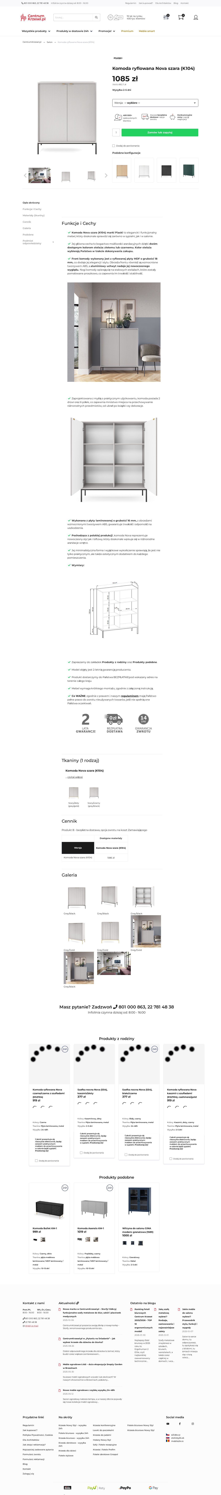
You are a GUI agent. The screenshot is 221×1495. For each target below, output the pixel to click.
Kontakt (185, 3)
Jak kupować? (146, 3)
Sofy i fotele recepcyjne (105, 1444)
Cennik (27, 221)
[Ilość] (116, 132)
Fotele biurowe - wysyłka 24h (73, 1433)
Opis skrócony (31, 202)
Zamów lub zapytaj (159, 132)
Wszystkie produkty (34, 31)
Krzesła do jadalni (102, 1435)
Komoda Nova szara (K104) (111, 848)
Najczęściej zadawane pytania (38, 1449)
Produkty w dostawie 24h (72, 31)
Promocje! (105, 31)
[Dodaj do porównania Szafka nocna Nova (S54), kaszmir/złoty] (81, 1152)
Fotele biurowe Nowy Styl (140, 1425)
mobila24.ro (174, 1441)
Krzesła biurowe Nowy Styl (140, 1430)
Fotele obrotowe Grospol (105, 1454)
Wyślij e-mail (31, 1326)
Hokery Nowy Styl (102, 1440)
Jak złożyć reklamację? (34, 1444)
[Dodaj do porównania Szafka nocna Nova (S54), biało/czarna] (126, 1154)
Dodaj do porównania (125, 145)
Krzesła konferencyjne (104, 1425)
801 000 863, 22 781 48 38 (34, 3)
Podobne (28, 234)
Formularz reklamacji (34, 1459)
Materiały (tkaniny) (34, 215)
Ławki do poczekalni (103, 1430)
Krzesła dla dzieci (67, 1450)
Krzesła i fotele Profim (104, 1449)
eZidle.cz (173, 1435)
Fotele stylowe (66, 1455)
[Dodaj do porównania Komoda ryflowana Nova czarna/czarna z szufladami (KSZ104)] (36, 1160)
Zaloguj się (28, 1473)
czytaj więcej (75, 777)
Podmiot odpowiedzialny (39, 242)
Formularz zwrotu (32, 1454)
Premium (127, 31)
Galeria (27, 228)
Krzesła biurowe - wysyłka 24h (74, 1438)
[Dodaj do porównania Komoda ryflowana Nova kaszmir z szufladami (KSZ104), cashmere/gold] (171, 1158)
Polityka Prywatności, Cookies (38, 1435)
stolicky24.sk (175, 1438)
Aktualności (69, 1303)
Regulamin (130, 3)
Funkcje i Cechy (32, 209)
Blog (176, 3)
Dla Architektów (163, 3)
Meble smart (147, 31)
